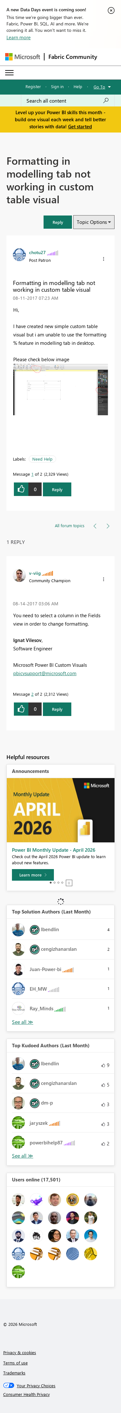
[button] (58, 222)
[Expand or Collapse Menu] (9, 72)
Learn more (18, 37)
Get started (80, 126)
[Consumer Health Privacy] (60, 1394)
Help (78, 86)
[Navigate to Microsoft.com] (22, 56)
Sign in (57, 86)
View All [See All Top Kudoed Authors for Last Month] (22, 1156)
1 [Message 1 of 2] (32, 474)
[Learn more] (33, 875)
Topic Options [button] (92, 222)
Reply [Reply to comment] (57, 709)
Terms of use (15, 1362)
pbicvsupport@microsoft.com (44, 673)
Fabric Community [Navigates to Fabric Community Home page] (72, 56)
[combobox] (68, 101)
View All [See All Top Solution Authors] (22, 1022)
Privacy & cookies (19, 1352)
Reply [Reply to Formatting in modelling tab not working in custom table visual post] (57, 489)
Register (33, 86)
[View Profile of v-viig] (35, 573)
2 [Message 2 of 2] (32, 694)
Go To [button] (99, 86)
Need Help (42, 459)
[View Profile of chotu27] (37, 252)
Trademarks (14, 1372)
